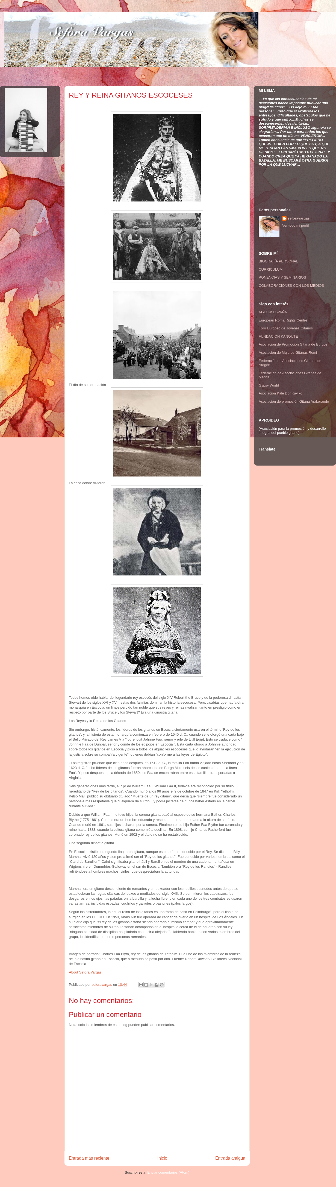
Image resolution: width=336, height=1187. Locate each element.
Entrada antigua (230, 1158)
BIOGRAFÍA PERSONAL (278, 261)
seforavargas (102, 985)
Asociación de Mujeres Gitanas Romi (288, 352)
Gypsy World (269, 385)
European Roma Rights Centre (283, 320)
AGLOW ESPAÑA (273, 312)
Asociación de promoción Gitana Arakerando (294, 401)
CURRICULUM (270, 269)
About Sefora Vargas (85, 972)
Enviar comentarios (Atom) (168, 1172)
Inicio (162, 1158)
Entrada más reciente (89, 1158)
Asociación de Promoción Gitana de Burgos (293, 344)
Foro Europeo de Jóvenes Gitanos (286, 328)
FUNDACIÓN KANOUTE (278, 336)
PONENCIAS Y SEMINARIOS (282, 277)
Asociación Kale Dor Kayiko (280, 393)
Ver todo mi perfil (295, 225)
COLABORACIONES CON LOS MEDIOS (291, 285)
